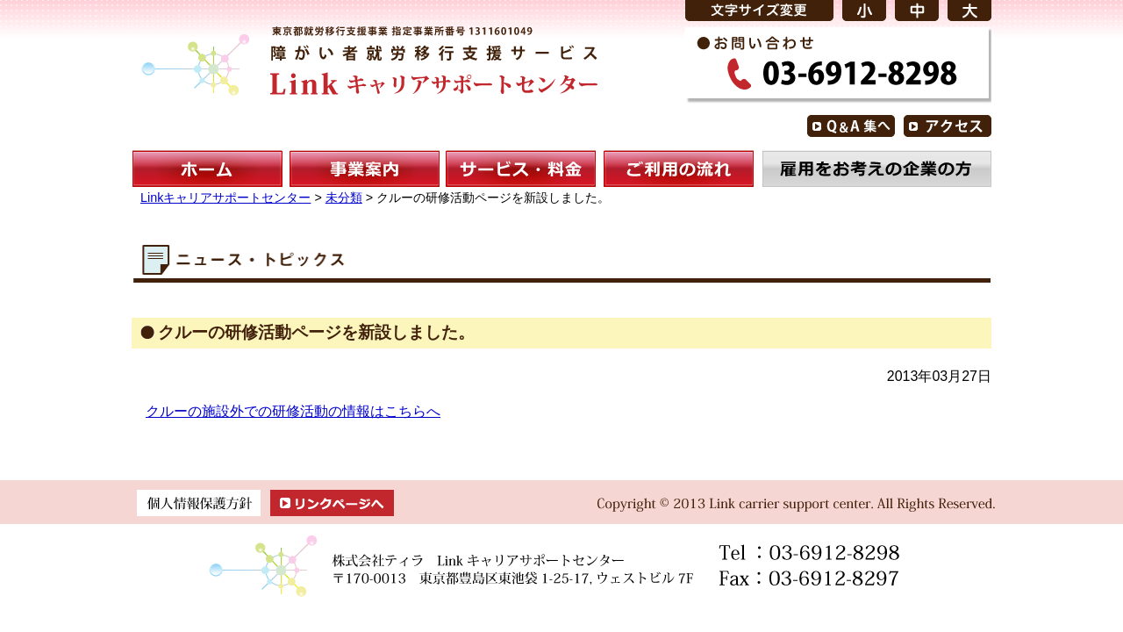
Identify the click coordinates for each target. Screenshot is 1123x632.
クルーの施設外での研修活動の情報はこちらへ (293, 411)
